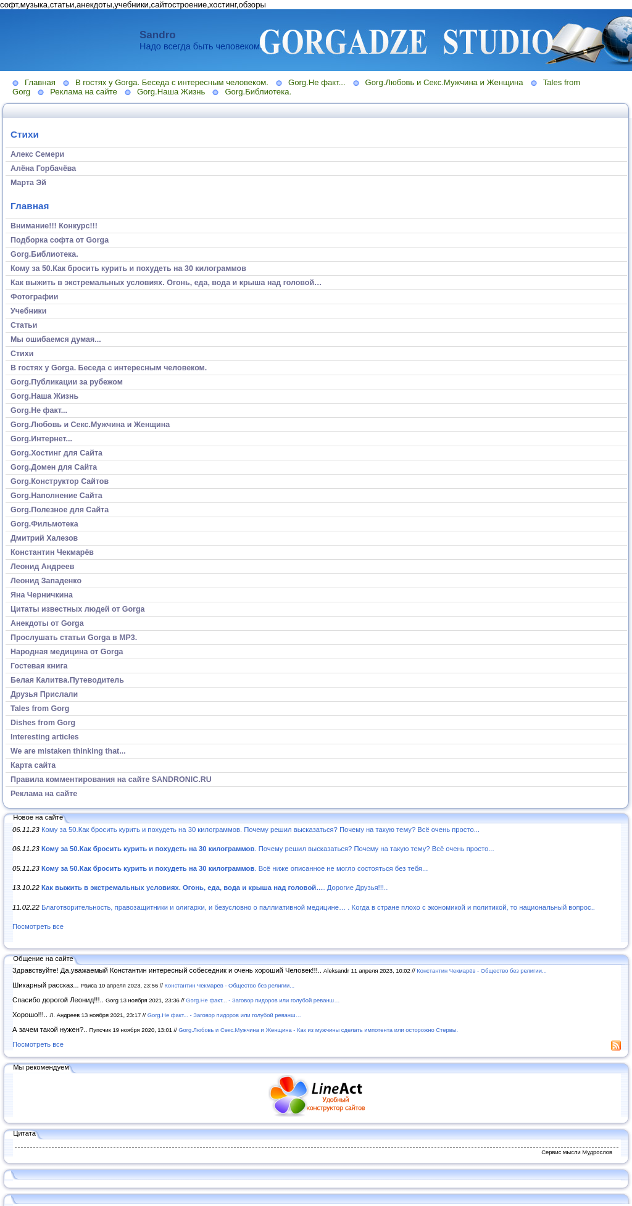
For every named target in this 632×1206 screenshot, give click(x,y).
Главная (40, 82)
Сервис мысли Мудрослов (576, 1152)
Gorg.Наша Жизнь (171, 91)
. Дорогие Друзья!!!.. (214, 887)
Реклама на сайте (83, 91)
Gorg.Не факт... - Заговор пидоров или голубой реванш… (262, 1000)
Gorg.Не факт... (317, 82)
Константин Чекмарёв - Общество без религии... (482, 970)
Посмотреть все (38, 926)
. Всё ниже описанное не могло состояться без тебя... (234, 868)
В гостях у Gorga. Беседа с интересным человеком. (171, 82)
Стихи (24, 134)
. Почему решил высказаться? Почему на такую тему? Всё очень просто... (267, 848)
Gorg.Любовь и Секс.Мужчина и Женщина (444, 82)
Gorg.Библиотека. (258, 91)
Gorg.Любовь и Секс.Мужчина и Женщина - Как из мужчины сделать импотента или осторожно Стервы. (318, 1029)
